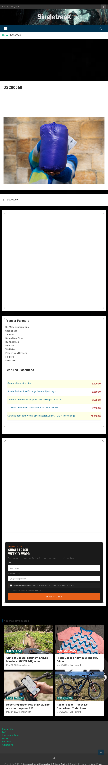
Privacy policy (38, 590)
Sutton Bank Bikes (14, 338)
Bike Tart (9, 345)
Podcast (18, 698)
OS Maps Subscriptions (17, 327)
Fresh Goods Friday (67, 651)
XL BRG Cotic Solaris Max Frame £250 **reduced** (32, 407)
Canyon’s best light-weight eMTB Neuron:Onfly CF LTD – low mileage (41, 415)
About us (6, 741)
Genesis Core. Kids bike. (19, 383)
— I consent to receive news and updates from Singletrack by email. (44, 585)
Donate (5, 738)
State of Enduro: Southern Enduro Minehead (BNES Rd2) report (27, 659)
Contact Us (7, 729)
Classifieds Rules (11, 735)
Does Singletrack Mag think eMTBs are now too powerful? (28, 706)
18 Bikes (9, 334)
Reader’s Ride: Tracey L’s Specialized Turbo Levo (72, 706)
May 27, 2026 (12, 712)
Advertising (7, 744)
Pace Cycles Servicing (16, 353)
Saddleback (11, 331)
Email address (14, 573)
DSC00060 (12, 199)
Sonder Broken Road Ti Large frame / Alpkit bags (31, 391)
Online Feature (65, 698)
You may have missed (16, 620)
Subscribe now (54, 596)
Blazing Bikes (12, 342)
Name (10, 562)
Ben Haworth (75, 665)
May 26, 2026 (63, 712)
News (18, 651)
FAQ (4, 732)
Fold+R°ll (9, 357)
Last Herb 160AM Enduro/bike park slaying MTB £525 (34, 399)
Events (10, 651)
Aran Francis (25, 665)
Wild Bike (10, 349)
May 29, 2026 (12, 665)
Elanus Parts (11, 360)
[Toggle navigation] (5, 28)
